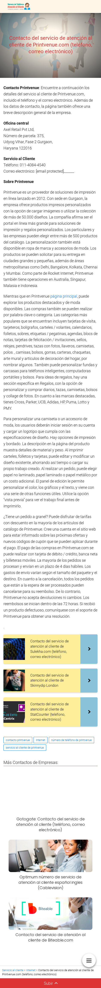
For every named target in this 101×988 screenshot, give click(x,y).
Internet (40, 740)
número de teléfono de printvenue (71, 740)
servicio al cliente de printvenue (25, 747)
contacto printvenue (18, 740)
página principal (63, 296)
